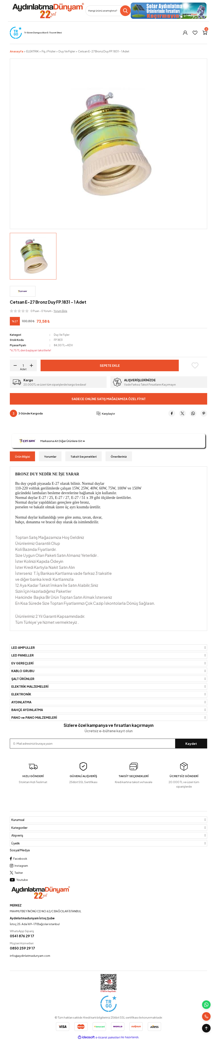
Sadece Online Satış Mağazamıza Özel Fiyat (108, 399)
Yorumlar (50, 456)
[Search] (108, 10)
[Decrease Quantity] (14, 365)
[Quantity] (23, 365)
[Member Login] (185, 32)
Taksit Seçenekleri (83, 456)
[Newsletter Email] (108, 743)
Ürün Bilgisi (22, 456)
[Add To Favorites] (195, 365)
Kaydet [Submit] (191, 743)
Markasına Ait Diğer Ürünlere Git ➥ (50, 441)
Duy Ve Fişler (62, 334)
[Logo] (47, 11)
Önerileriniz (119, 456)
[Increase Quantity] (33, 365)
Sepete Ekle (110, 365)
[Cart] (204, 32)
